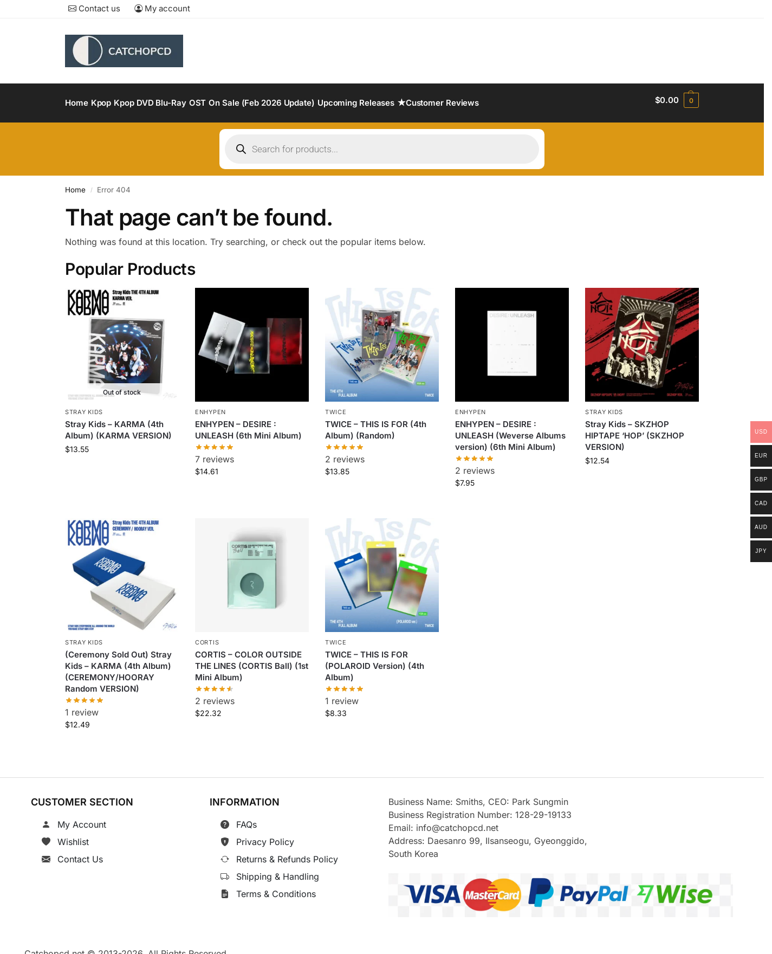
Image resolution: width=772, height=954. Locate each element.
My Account (81, 818)
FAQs (246, 818)
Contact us (94, 8)
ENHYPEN (210, 406)
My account (162, 8)
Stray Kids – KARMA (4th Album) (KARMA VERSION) (118, 424)
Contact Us (80, 852)
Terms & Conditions (276, 887)
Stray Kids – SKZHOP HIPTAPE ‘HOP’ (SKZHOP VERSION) (634, 429)
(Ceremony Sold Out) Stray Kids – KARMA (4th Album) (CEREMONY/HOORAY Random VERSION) (118, 666)
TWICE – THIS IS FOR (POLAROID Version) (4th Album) (374, 660)
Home (75, 183)
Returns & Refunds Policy (287, 852)
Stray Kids (84, 406)
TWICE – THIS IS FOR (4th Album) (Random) (375, 424)
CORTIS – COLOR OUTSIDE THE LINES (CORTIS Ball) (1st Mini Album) (251, 660)
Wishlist (73, 835)
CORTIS (207, 636)
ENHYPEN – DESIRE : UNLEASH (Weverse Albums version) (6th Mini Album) (510, 429)
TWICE (336, 406)
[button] (677, 100)
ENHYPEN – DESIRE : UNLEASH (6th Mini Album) (248, 424)
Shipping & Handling (277, 870)
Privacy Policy (265, 835)
